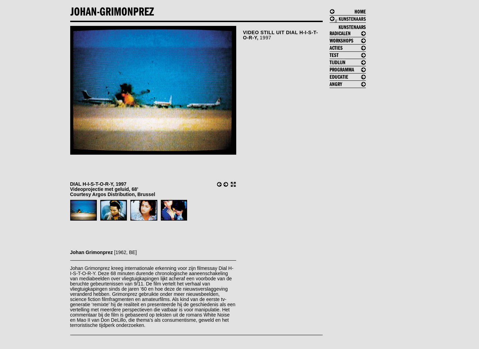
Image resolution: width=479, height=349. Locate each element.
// (350, 26)
